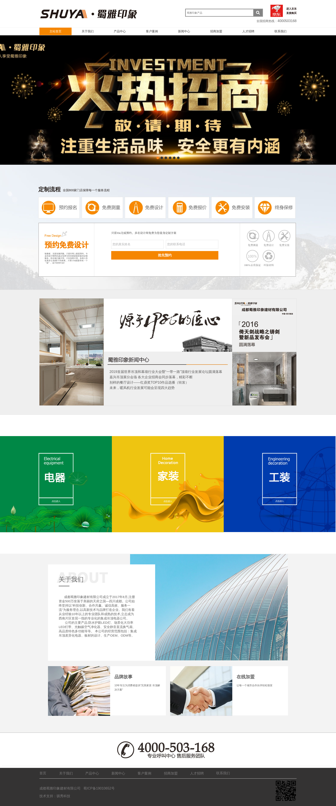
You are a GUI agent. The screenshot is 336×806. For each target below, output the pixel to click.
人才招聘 (248, 31)
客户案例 (152, 31)
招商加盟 (216, 31)
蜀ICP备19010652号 (98, 788)
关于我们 (88, 31)
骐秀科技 (63, 796)
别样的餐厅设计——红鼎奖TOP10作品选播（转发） (149, 382)
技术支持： (48, 796)
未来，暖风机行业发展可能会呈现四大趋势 (142, 388)
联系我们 (280, 31)
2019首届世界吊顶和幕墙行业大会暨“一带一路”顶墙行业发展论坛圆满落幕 (166, 372)
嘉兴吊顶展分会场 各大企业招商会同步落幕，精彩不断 (151, 377)
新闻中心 (184, 31)
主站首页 (56, 31)
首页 (42, 773)
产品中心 (120, 31)
